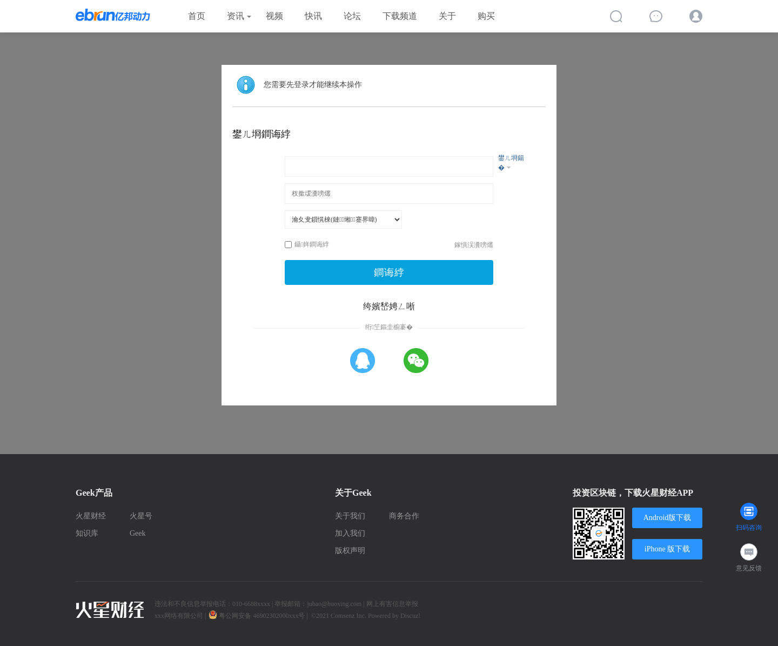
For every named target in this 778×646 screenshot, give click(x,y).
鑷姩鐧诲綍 (307, 244)
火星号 (141, 516)
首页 (196, 16)
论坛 (352, 16)
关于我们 (350, 516)
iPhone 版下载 (667, 549)
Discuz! (410, 616)
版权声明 (350, 551)
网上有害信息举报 (392, 604)
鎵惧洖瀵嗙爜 (473, 245)
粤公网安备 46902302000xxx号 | (259, 616)
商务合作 (404, 516)
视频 (274, 16)
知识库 (87, 533)
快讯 (313, 16)
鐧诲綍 (389, 272)
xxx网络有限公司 (179, 616)
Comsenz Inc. (349, 616)
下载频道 (400, 16)
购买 (486, 16)
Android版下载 (667, 518)
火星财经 (91, 516)
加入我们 (350, 533)
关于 (447, 16)
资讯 (235, 16)
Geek (138, 533)
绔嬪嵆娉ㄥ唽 (389, 306)
